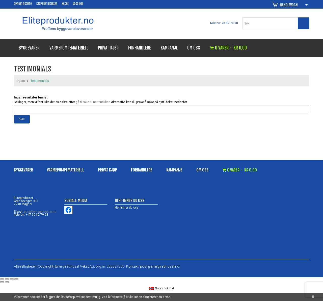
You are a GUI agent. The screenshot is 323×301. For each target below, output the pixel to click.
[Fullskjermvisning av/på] (7, 279)
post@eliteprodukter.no (40, 211)
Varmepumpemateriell (68, 48)
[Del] (12, 279)
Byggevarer (29, 48)
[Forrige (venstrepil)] (2, 282)
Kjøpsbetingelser (46, 4)
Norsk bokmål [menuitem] (164, 288)
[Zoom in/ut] (2, 279)
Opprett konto (23, 4)
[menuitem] (161, 288)
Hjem (21, 81)
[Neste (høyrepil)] (7, 282)
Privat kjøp (108, 48)
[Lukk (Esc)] (16, 279)
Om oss (193, 48)
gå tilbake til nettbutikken (93, 102)
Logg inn (78, 4)
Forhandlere (139, 48)
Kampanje (169, 48)
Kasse (65, 4)
